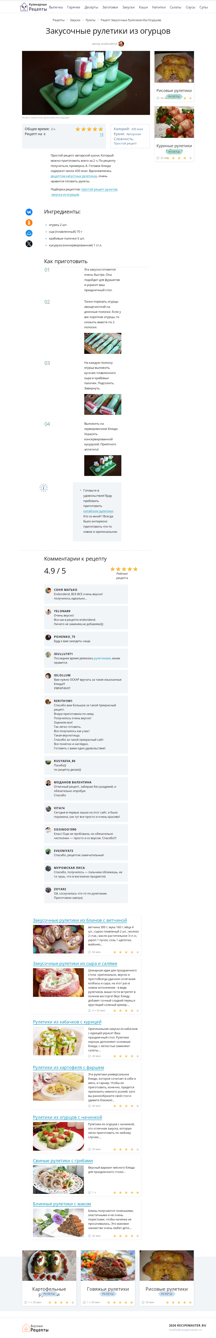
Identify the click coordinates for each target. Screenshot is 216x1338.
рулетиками (102, 658)
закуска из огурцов (65, 194)
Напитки (158, 7)
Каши (143, 7)
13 (101, 134)
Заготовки (110, 7)
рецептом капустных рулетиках (74, 176)
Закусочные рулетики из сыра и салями (75, 963)
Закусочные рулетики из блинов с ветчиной (80, 920)
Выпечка (56, 7)
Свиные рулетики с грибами (63, 1160)
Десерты (91, 7)
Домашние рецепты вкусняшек (35, 1327)
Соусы (190, 7)
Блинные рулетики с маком (62, 1204)
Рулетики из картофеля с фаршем (68, 1067)
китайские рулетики (98, 511)
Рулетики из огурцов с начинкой (67, 1117)
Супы (204, 7)
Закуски (128, 7)
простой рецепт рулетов (99, 189)
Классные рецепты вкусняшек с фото (33, 7)
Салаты (175, 7)
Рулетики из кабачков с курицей (67, 1022)
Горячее (73, 7)
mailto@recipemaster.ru (185, 1330)
